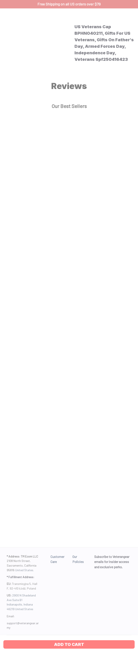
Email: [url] (11, 616)
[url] (23, 625)
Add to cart (69, 644)
